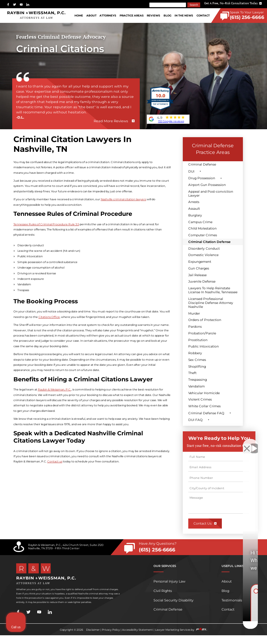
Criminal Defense (202, 164)
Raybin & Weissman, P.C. (54, 389)
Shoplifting (197, 367)
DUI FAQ (195, 420)
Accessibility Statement (137, 629)
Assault (194, 209)
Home (78, 15)
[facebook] (8, 5)
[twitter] (14, 5)
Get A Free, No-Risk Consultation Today (233, 3)
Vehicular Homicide (204, 393)
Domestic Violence (203, 255)
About (91, 15)
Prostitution (197, 340)
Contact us (54, 461)
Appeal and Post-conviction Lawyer (210, 194)
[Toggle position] (234, 443)
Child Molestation (202, 228)
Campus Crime (200, 222)
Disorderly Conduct (204, 249)
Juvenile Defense (201, 281)
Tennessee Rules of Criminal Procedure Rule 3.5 (46, 224)
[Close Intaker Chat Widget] (247, 443)
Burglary (195, 215)
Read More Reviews (111, 121)
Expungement (199, 262)
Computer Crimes (202, 235)
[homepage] (36, 15)
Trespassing (197, 380)
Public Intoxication (203, 346)
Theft (192, 373)
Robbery (195, 353)
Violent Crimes (200, 399)
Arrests (193, 202)
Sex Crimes (197, 360)
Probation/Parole (202, 333)
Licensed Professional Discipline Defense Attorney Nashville (210, 303)
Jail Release (197, 275)
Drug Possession (201, 178)
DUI (191, 171)
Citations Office (49, 317)
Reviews (153, 15)
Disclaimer (93, 629)
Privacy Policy (111, 629)
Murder (194, 313)
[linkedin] (28, 5)
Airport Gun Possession (207, 185)
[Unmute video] (159, 443)
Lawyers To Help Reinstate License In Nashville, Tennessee (212, 290)
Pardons (195, 327)
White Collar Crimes (204, 406)
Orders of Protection (204, 320)
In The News (184, 15)
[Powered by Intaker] (215, 625)
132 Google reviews (171, 121)
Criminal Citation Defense (209, 242)
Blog (167, 15)
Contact (203, 15)
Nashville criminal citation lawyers (123, 199)
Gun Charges (198, 268)
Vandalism (196, 386)
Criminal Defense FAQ (206, 413)
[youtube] (21, 5)
